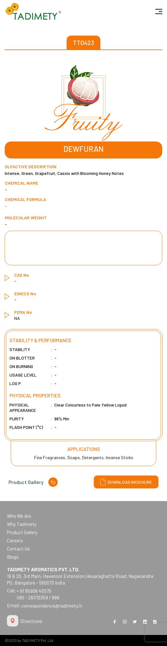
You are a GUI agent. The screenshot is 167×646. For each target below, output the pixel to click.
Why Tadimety (22, 524)
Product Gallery (33, 482)
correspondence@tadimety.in (51, 606)
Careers (15, 540)
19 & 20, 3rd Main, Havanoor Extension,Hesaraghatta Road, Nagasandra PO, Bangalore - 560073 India (80, 576)
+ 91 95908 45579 (34, 591)
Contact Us (18, 548)
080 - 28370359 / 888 (38, 597)
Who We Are (19, 516)
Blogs (13, 557)
